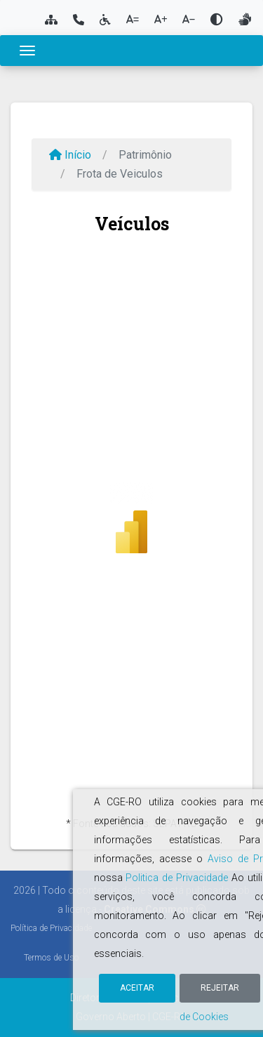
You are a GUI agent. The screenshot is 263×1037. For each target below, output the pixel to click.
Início (70, 154)
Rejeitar (220, 988)
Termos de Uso (51, 958)
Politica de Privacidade (177, 877)
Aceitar (137, 988)
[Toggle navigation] (27, 50)
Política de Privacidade (51, 928)
